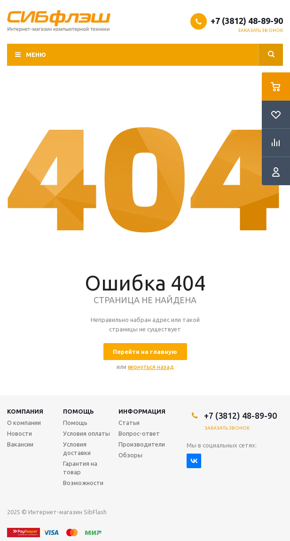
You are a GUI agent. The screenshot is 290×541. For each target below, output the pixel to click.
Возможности (83, 482)
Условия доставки (77, 448)
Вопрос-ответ (139, 433)
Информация (141, 411)
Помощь (78, 411)
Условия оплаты (86, 433)
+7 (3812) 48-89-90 (247, 20)
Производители (141, 444)
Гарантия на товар (80, 467)
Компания (25, 411)
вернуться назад (150, 367)
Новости (19, 433)
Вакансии (20, 444)
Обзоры (130, 455)
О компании (24, 422)
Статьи (129, 422)
